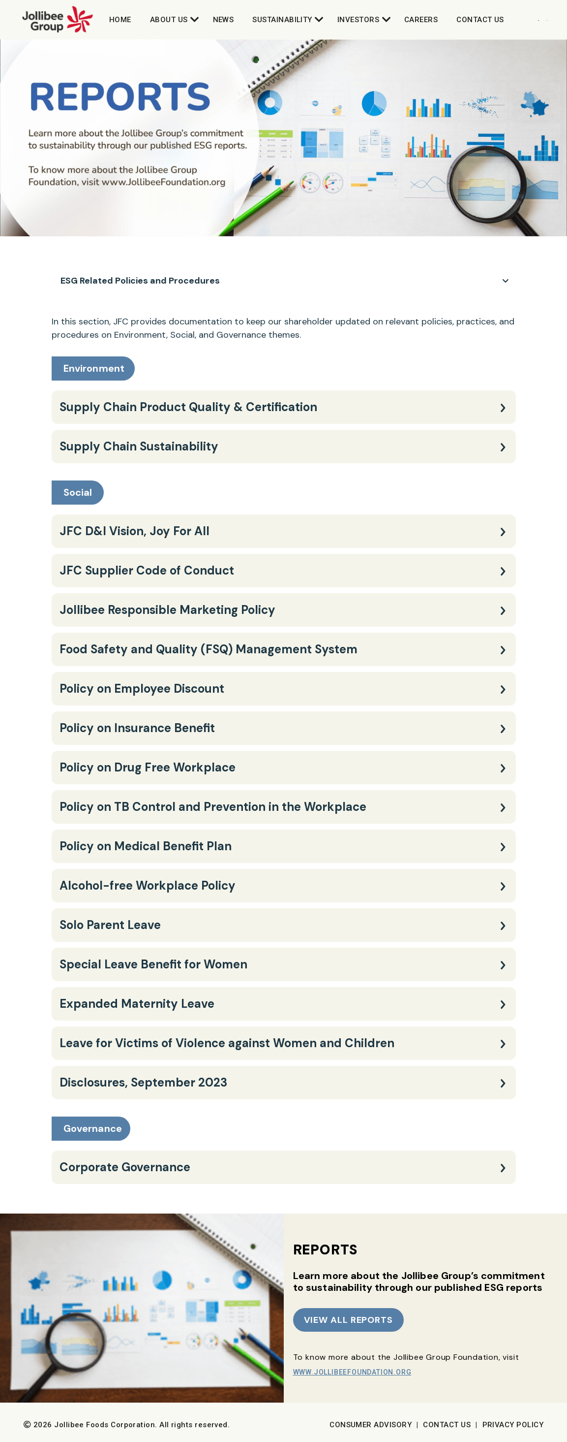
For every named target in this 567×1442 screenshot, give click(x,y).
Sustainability (282, 19)
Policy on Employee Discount (142, 688)
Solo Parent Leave (110, 924)
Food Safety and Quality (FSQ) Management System (209, 649)
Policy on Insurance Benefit (137, 728)
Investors (358, 19)
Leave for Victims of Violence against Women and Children (227, 1043)
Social (77, 492)
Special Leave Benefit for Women (153, 964)
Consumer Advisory (370, 1424)
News (223, 19)
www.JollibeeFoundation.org (352, 1372)
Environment (94, 368)
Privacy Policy (512, 1424)
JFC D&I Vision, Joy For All (134, 531)
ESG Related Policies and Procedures (140, 281)
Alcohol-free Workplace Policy (148, 885)
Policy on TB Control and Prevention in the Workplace (213, 806)
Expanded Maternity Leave (137, 1003)
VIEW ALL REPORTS (348, 1320)
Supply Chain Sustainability (139, 446)
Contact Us (480, 19)
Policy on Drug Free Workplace (148, 767)
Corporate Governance (125, 1167)
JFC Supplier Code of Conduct (147, 570)
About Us (169, 19)
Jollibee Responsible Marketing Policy (167, 609)
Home (120, 19)
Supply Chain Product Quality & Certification (188, 407)
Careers (421, 19)
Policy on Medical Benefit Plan (146, 846)
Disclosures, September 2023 (143, 1082)
